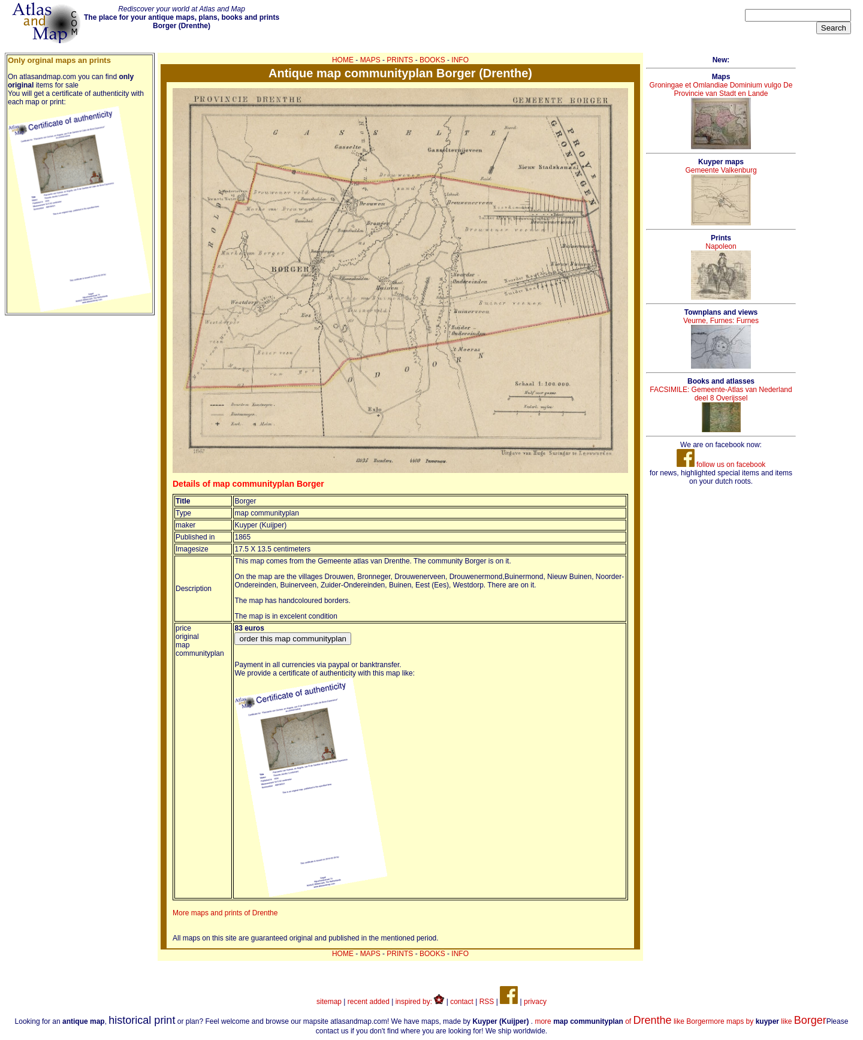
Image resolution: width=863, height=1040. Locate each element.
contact (461, 1001)
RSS (486, 1001)
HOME (343, 60)
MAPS (370, 60)
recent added (369, 1001)
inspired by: (420, 1001)
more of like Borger (621, 1021)
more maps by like (767, 1021)
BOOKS (432, 60)
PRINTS (400, 60)
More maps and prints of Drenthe (225, 913)
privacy (535, 1001)
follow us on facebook (721, 464)
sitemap (329, 1001)
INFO (460, 60)
